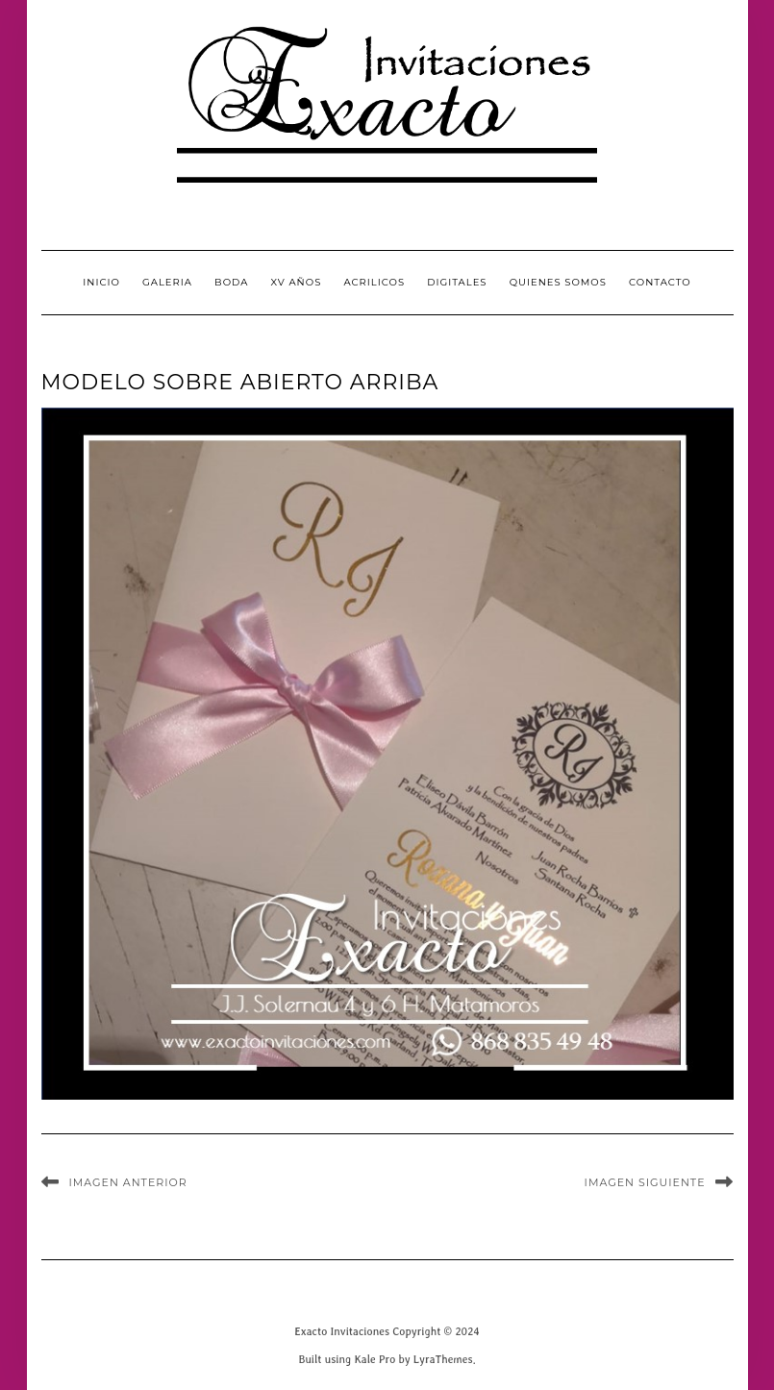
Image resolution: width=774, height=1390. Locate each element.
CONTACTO (660, 282)
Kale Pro (374, 1359)
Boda (231, 282)
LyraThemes (443, 1359)
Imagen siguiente (645, 1182)
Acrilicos (374, 282)
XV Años (296, 282)
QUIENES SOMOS (558, 282)
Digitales (457, 282)
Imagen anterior (128, 1182)
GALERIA (167, 282)
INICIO (101, 282)
